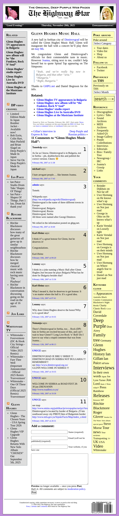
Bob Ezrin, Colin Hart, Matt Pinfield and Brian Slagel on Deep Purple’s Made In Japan (18, 146)
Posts (28, 506)
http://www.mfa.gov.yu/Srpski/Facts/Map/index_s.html (59, 417)
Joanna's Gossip (101, 166)
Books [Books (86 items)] (96, 305)
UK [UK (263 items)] (95, 442)
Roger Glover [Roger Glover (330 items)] (98, 414)
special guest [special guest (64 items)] (98, 424)
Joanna (46, 60)
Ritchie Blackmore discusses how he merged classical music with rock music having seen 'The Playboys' (16, 266)
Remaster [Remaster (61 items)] (96, 400)
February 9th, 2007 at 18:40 (43, 227)
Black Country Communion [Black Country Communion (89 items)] (102, 298)
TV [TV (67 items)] (109, 438)
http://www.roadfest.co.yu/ (45, 389)
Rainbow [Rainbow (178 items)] (98, 391)
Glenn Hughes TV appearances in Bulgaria (15, 44)
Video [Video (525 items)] (98, 446)
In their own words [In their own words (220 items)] (101, 374)
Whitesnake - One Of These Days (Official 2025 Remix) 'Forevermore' (18, 389)
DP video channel (14, 107)
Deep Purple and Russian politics (78, 133)
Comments (43, 506)
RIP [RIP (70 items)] (102, 400)
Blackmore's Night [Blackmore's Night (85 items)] (101, 302)
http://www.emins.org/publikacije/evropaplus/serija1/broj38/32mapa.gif (67, 408)
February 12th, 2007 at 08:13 (44, 344)
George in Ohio (102, 215)
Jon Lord (17, 314)
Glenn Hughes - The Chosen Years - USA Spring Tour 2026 (17, 419)
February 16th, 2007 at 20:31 (44, 421)
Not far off (102, 191)
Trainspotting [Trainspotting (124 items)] (100, 438)
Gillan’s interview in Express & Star (43, 133)
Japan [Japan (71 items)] (104, 377)
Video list (102, 51)
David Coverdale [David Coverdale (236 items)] (100, 313)
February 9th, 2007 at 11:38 (43, 163)
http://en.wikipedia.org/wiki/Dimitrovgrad (53, 199)
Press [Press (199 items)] (103, 387)
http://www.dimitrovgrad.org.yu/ (52, 365)
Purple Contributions (104, 141)
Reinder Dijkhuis (101, 187)
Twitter (101, 70)
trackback (59, 126)
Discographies (105, 112)
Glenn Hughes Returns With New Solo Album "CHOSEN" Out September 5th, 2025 (17, 450)
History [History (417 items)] (99, 354)
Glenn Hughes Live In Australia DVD (58, 112)
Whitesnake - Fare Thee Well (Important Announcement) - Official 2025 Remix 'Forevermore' (19, 367)
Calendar (34, 506)
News (81, 122)
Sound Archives (102, 120)
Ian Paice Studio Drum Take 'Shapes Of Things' (17, 186)
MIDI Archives (102, 126)
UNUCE (36, 350)
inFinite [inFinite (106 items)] (105, 363)
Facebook (102, 67)
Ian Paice (17, 177)
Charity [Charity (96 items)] (103, 305)
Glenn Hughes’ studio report (14, 71)
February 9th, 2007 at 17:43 (43, 178)
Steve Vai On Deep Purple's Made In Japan (17, 165)
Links (100, 170)
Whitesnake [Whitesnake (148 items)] (99, 450)
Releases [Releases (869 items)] (101, 395)
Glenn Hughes (13, 406)
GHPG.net (49, 86)
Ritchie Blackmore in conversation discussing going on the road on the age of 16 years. (17, 295)
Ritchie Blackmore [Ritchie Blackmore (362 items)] (101, 405)
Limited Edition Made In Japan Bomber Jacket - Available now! (17, 123)
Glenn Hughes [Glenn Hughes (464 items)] (99, 347)
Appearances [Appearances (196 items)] (104, 293)
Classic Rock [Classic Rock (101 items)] (99, 308)
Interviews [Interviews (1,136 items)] (103, 367)
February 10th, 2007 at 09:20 (44, 258)
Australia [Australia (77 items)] (97, 297)
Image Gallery (105, 136)
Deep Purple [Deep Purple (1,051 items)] (99, 323)
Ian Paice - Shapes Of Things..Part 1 (18, 197)
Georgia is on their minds (105, 249)
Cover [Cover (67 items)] (108, 309)
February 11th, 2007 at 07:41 (44, 298)
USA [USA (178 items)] (102, 442)
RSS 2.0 (73, 124)
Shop (99, 54)
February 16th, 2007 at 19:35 (44, 372)
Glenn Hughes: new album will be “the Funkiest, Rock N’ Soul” (59, 104)
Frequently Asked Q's (103, 132)
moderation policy (76, 489)
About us (102, 57)
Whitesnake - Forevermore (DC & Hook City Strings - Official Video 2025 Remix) (17, 344)
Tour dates (102, 48)
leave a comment (42, 126)
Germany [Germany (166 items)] (105, 340)
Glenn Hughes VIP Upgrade (16, 431)
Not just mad (104, 277)
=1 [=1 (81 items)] (94, 294)
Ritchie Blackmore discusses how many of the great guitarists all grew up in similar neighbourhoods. (19, 235)
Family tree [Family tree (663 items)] (99, 337)
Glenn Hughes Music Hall (55, 33)
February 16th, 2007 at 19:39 (44, 393)
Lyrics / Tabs (104, 115)
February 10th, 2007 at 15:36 (44, 279)
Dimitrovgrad (71, 39)
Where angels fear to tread (104, 268)
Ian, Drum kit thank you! (17, 205)
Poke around (100, 39)
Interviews (102, 145)
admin (35, 184)
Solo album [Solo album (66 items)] (106, 421)
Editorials (102, 148)
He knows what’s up (104, 200)
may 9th (39, 48)
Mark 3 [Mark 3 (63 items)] (103, 384)
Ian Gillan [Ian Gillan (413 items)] (102, 356)
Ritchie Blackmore (14, 216)
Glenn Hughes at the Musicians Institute (16, 90)
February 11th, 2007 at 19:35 (44, 317)
